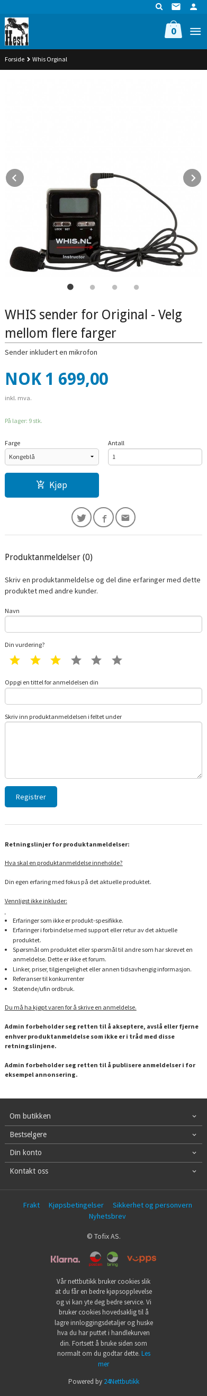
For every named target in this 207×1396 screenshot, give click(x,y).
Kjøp (51, 485)
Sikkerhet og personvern (152, 1205)
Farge (12, 443)
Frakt (31, 1205)
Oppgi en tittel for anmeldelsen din (104, 691)
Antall (116, 443)
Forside (14, 59)
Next (201, 176)
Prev (24, 176)
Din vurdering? (25, 645)
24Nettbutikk (121, 1381)
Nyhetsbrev (107, 1216)
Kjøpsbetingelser (76, 1205)
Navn (104, 620)
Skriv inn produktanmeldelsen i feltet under (104, 746)
